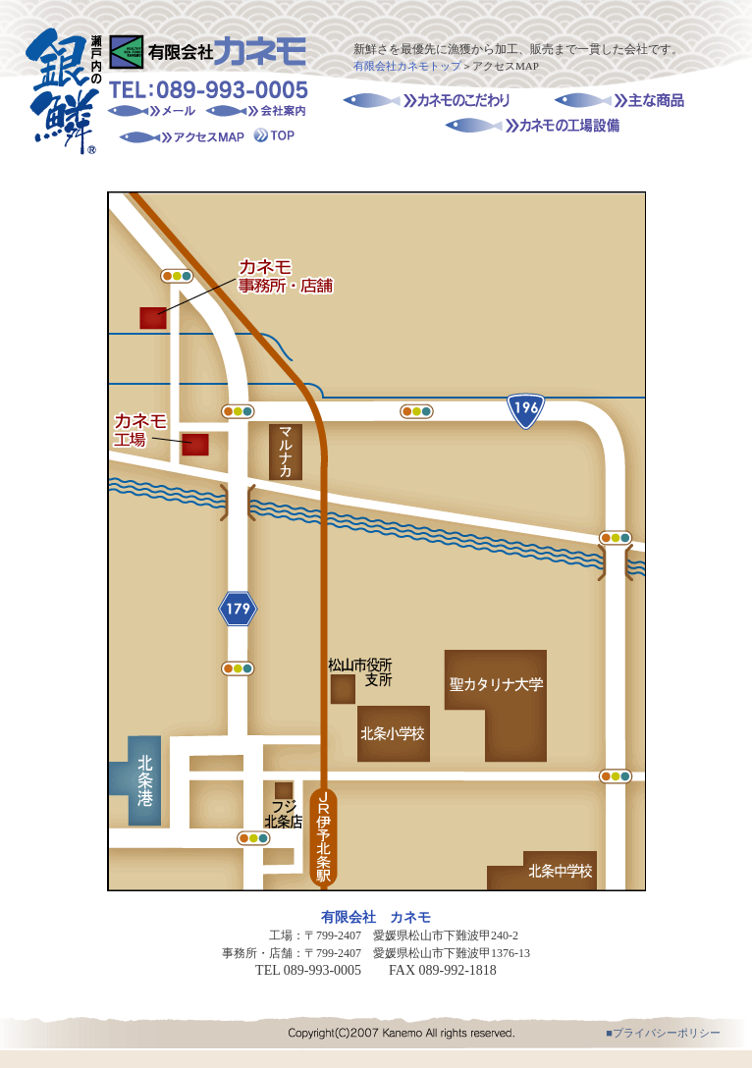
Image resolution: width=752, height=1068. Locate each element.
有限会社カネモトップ (407, 66)
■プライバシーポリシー (663, 1033)
